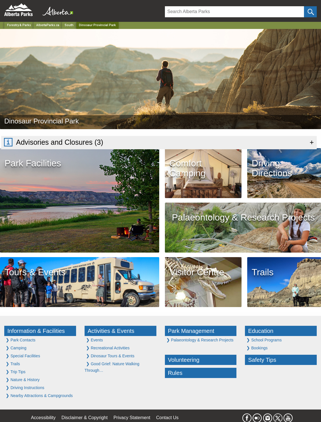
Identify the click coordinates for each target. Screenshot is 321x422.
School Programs (264, 339)
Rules (175, 373)
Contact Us (167, 417)
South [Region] (69, 25)
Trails (13, 363)
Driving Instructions (25, 387)
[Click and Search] (310, 11)
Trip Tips (16, 371)
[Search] (234, 11)
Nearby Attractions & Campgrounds (39, 395)
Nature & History (23, 379)
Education (260, 331)
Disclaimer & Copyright (85, 417)
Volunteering (184, 360)
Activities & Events (111, 331)
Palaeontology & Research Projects (200, 339)
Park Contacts (20, 339)
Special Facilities (23, 355)
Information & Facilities (36, 331)
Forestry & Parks (19, 25)
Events (94, 339)
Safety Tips (262, 360)
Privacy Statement (132, 417)
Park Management (191, 331)
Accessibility (43, 417)
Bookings (256, 347)
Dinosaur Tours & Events (110, 355)
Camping (16, 347)
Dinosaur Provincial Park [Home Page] (97, 25)
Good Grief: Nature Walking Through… (112, 367)
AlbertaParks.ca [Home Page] (47, 25)
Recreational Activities (108, 347)
